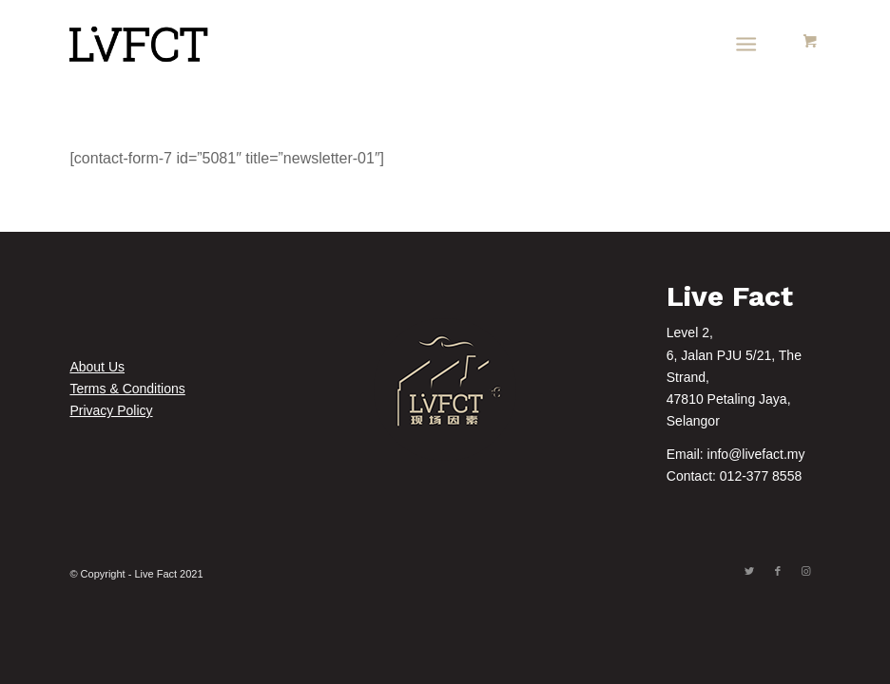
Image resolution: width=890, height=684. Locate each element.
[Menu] (746, 42)
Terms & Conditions (126, 388)
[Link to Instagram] (806, 571)
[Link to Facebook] (778, 571)
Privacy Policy (110, 410)
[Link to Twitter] (749, 571)
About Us (97, 366)
